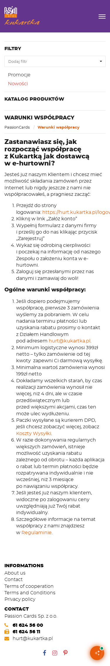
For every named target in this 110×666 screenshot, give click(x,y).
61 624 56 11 (26, 631)
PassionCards (17, 127)
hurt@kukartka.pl (69, 341)
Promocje (19, 75)
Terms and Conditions (29, 593)
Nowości (18, 83)
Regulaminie (36, 532)
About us (15, 573)
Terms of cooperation (29, 586)
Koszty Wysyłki (33, 433)
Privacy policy (19, 599)
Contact (13, 579)
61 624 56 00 (28, 625)
